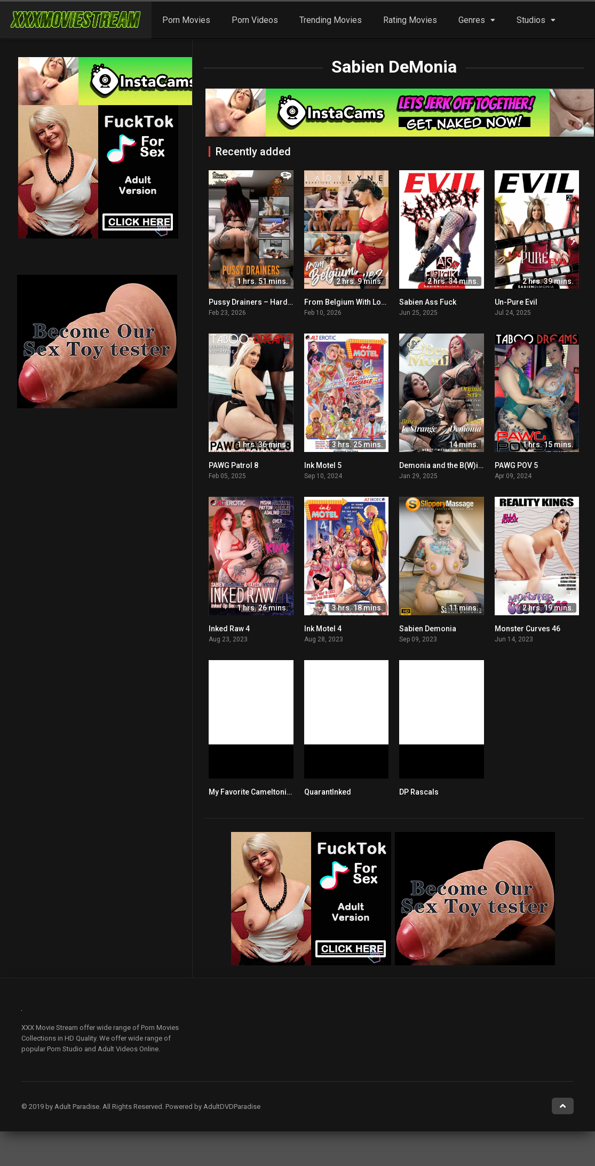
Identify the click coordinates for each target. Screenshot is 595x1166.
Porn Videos (255, 20)
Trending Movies (330, 20)
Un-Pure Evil (516, 302)
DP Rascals (419, 792)
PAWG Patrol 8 (233, 465)
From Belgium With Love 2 (349, 302)
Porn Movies (186, 20)
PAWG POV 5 (516, 465)
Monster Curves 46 (527, 628)
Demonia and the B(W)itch (444, 465)
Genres (471, 20)
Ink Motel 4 (323, 628)
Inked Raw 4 (229, 628)
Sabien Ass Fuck (427, 302)
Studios (531, 20)
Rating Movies (410, 20)
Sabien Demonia (427, 628)
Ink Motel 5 (323, 465)
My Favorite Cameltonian (252, 792)
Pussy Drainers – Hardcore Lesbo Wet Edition (288, 302)
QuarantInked (327, 792)
